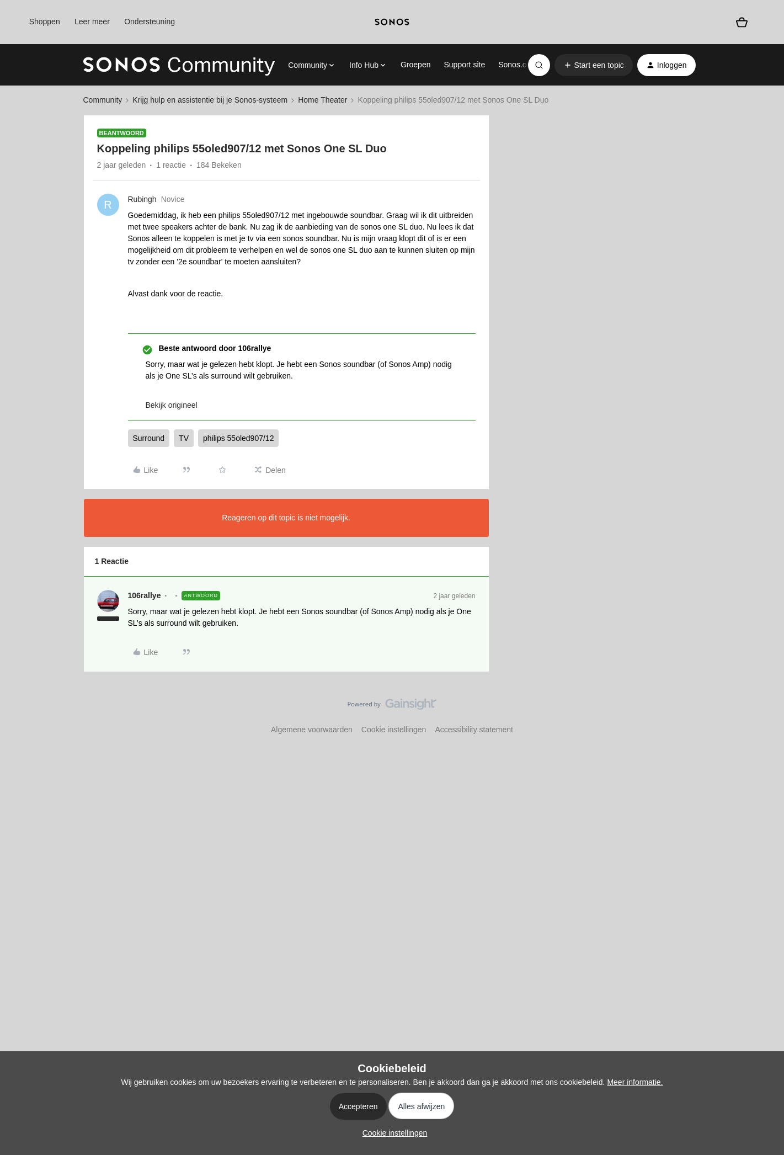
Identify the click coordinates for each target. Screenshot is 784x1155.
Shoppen (44, 21)
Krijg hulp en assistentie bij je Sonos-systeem (209, 99)
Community (102, 99)
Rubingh (142, 199)
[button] (593, 65)
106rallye (144, 595)
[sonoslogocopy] (392, 22)
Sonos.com (517, 64)
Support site (464, 64)
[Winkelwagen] (742, 22)
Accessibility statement (474, 729)
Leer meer (92, 21)
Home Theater (322, 99)
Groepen (415, 64)
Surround (149, 438)
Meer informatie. (635, 1082)
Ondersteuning (149, 21)
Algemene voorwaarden (312, 729)
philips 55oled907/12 (238, 438)
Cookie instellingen (393, 729)
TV (184, 438)
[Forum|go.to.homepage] (179, 65)
